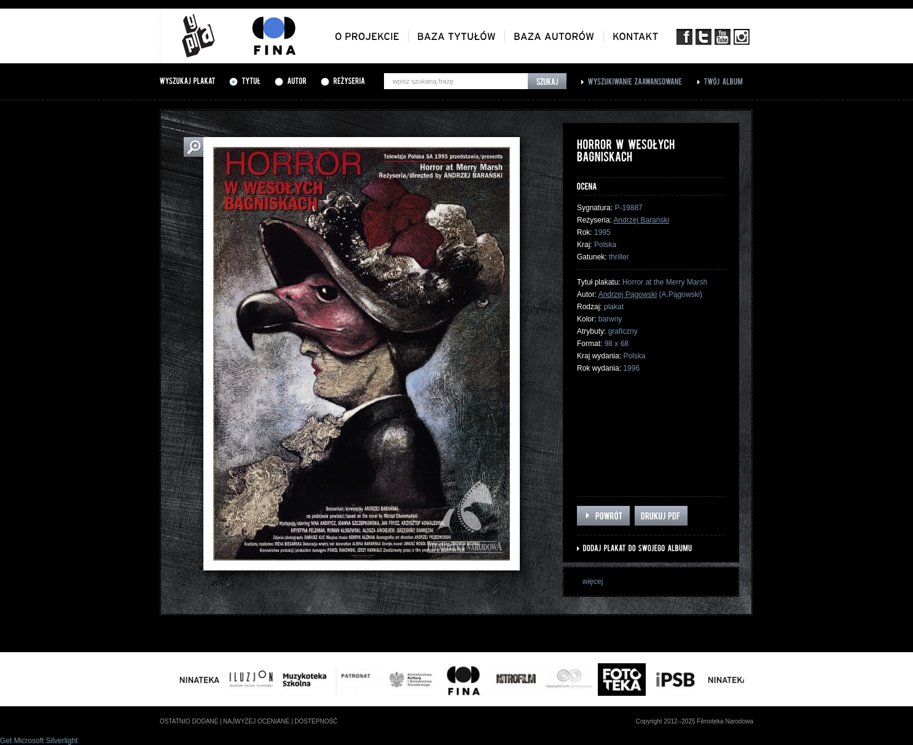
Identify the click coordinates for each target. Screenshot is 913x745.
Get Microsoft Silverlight (39, 740)
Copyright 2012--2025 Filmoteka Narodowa (694, 721)
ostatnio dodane (189, 721)
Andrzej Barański (641, 220)
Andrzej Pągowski (627, 294)
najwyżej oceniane (256, 721)
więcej (592, 581)
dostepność (315, 721)
